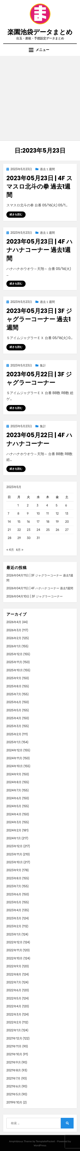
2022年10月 (14, 958)
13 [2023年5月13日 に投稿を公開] (66, 513)
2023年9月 (13, 870)
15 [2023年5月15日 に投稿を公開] (18, 522)
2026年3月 (13, 630)
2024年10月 (14, 766)
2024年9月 (13, 774)
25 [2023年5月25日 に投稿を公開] (48, 530)
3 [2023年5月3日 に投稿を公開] (37, 505)
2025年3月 (13, 726)
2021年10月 (14, 1054)
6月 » (19, 550)
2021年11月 (14, 1046)
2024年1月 (13, 838)
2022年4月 (13, 1006)
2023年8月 (14, 878)
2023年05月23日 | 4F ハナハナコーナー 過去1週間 (39, 249)
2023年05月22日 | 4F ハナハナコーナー (39, 439)
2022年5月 (13, 998)
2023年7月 (13, 886)
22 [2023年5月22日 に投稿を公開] (19, 530)
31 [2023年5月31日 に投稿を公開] (38, 538)
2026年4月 (13, 622)
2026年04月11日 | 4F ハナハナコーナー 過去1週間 (39, 588)
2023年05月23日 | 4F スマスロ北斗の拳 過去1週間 (39, 186)
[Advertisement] (40, 98)
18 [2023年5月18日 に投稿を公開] (47, 522)
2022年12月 (14, 942)
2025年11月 (14, 662)
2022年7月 (13, 982)
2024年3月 (13, 822)
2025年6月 (13, 702)
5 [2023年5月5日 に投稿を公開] (56, 505)
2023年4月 (13, 910)
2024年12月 (14, 750)
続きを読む (16, 214)
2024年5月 (13, 806)
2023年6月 (13, 894)
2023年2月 (13, 926)
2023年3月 (13, 918)
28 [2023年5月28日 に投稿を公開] (9, 538)
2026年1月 (13, 646)
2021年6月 (13, 1086)
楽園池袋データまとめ (40, 32)
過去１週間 (47, 169)
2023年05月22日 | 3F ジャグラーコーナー (39, 378)
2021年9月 (13, 1062)
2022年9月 (13, 966)
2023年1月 (13, 934)
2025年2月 (13, 734)
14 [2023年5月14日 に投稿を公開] (9, 522)
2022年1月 (13, 1030)
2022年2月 (13, 1022)
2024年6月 (13, 798)
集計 (43, 365)
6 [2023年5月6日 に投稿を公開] (66, 505)
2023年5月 (13, 902)
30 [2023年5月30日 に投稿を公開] (29, 538)
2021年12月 (14, 1038)
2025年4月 (13, 718)
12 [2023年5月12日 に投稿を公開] (57, 513)
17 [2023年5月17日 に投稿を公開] (38, 522)
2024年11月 (14, 758)
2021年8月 (13, 1070)
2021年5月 (13, 1094)
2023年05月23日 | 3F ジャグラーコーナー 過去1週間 (39, 319)
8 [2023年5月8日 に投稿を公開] (18, 513)
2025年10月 (14, 670)
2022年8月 (13, 974)
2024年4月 (14, 814)
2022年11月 (14, 950)
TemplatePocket (45, 1141)
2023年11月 (14, 854)
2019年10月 (14, 1102)
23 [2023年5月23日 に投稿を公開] (29, 530)
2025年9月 (13, 678)
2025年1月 (13, 742)
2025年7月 (13, 694)
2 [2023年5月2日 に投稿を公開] (28, 505)
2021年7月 (13, 1078)
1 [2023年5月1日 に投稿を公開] (18, 505)
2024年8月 (14, 782)
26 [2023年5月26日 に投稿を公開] (57, 530)
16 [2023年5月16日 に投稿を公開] (28, 522)
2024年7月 (13, 790)
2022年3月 (13, 1014)
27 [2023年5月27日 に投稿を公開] (66, 530)
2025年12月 (14, 654)
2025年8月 (14, 686)
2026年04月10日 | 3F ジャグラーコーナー (34, 596)
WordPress (40, 1145)
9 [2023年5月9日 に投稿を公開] (28, 513)
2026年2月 (13, 638)
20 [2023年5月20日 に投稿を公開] (67, 522)
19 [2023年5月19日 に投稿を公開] (57, 522)
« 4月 (10, 550)
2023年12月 (14, 846)
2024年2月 (13, 830)
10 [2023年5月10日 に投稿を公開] (38, 513)
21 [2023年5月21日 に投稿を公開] (9, 530)
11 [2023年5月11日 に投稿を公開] (47, 513)
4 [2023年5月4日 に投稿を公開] (47, 505)
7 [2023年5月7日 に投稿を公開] (8, 513)
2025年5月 (13, 710)
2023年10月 (14, 862)
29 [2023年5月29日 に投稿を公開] (19, 538)
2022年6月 (13, 990)
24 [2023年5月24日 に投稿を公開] (38, 530)
